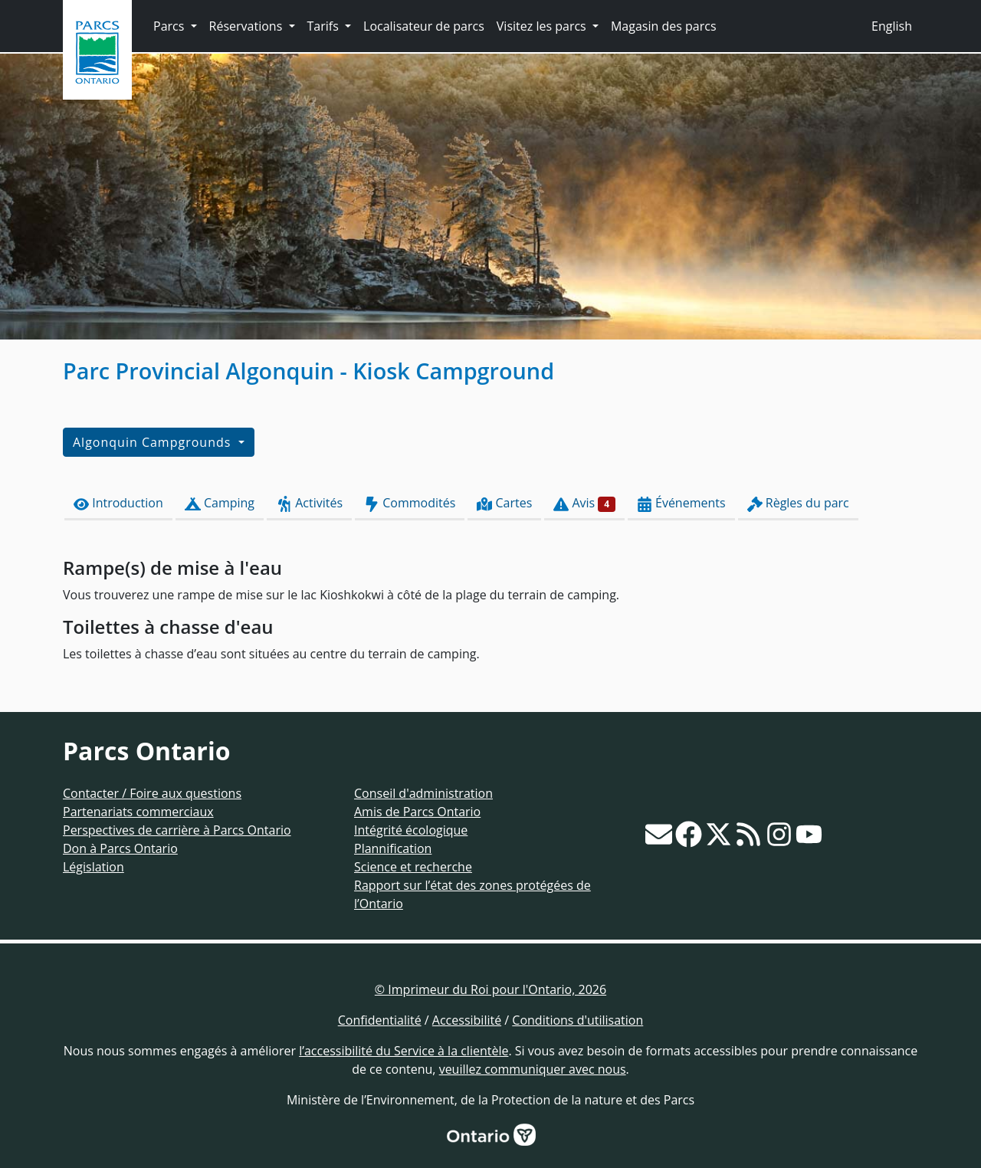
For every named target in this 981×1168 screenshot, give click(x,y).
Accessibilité (466, 1020)
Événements (681, 503)
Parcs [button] (170, 26)
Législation (93, 866)
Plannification (392, 848)
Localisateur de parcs (423, 26)
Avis (584, 503)
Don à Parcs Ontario (120, 848)
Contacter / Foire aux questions (152, 793)
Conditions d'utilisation (577, 1020)
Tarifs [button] (324, 26)
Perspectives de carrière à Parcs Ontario (177, 830)
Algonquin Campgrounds (154, 442)
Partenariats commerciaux (138, 811)
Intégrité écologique (411, 830)
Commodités (409, 503)
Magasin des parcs (664, 26)
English (891, 26)
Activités (309, 503)
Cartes (504, 503)
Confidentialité (380, 1020)
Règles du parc (798, 503)
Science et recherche (413, 866)
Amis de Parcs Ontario (417, 811)
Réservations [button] (247, 26)
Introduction (118, 503)
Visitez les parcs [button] (543, 26)
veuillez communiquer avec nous (532, 1069)
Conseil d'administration (423, 793)
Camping (219, 503)
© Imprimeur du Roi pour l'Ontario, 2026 (490, 989)
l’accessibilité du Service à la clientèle (403, 1050)
